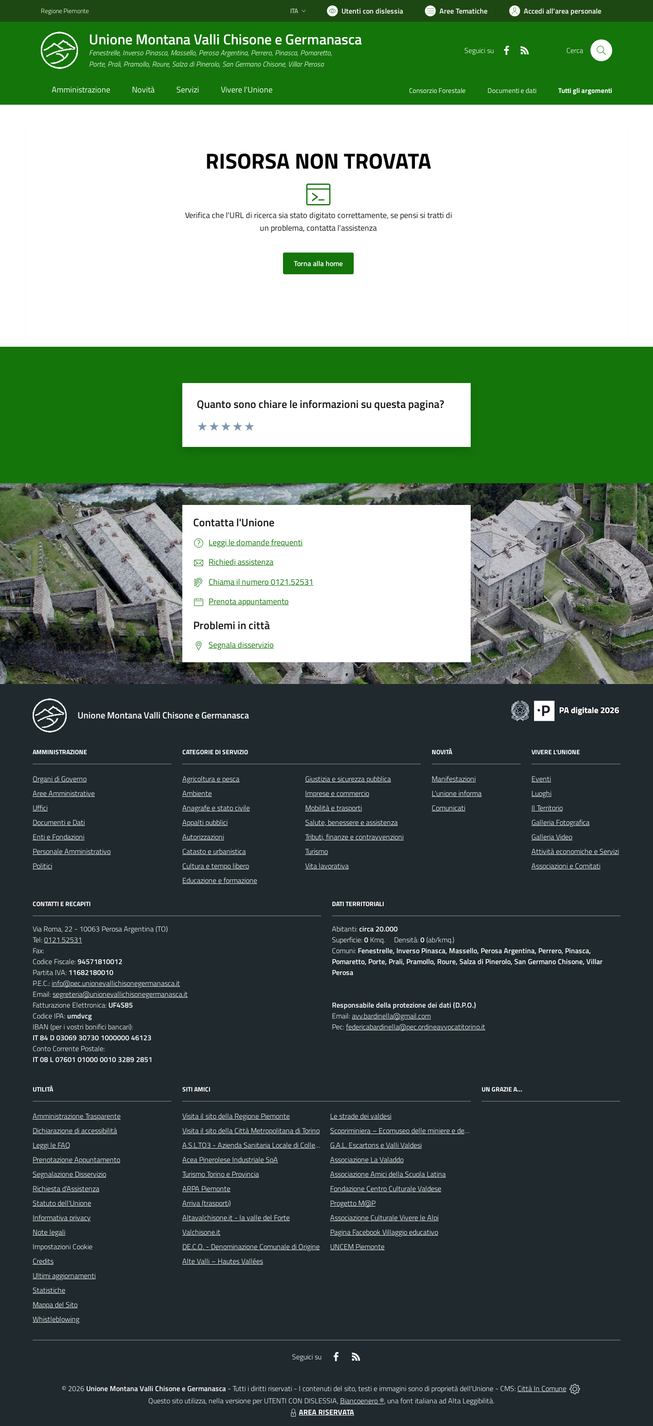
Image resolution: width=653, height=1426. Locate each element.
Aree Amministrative (64, 793)
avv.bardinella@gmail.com (391, 1015)
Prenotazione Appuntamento (76, 1159)
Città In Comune (541, 1388)
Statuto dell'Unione (62, 1203)
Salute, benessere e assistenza (351, 822)
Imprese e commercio (337, 793)
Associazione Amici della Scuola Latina (388, 1174)
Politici (42, 865)
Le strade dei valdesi (360, 1116)
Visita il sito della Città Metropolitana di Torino (251, 1130)
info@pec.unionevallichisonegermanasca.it (116, 983)
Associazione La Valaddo (367, 1159)
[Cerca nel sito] (601, 50)
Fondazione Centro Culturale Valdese (385, 1188)
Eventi (541, 778)
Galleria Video (551, 836)
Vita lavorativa (327, 865)
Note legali (49, 1232)
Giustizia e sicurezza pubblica (348, 778)
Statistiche (49, 1290)
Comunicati (448, 807)
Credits (43, 1261)
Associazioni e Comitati (565, 865)
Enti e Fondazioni (58, 836)
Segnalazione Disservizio (69, 1174)
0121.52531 (63, 939)
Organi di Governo (60, 778)
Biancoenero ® (362, 1400)
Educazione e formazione (219, 880)
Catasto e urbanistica (214, 851)
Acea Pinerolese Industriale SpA (230, 1159)
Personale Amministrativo (72, 851)
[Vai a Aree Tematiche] (456, 11)
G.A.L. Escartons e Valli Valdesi (376, 1145)
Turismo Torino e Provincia (220, 1174)
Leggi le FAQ (51, 1145)
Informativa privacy (62, 1217)
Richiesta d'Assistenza (66, 1188)
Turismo (316, 851)
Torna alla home (318, 263)
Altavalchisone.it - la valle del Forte (236, 1217)
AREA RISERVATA (321, 1412)
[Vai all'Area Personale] (555, 11)
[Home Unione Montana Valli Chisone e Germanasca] (201, 50)
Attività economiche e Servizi (575, 851)
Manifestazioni (454, 778)
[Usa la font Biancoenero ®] (365, 11)
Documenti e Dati (59, 822)
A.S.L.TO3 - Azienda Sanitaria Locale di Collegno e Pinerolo (270, 1145)
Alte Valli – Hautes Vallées (222, 1261)
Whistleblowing (56, 1319)
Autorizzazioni (203, 836)
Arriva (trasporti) (206, 1203)
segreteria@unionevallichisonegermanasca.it (120, 994)
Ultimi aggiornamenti (64, 1275)
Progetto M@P (352, 1203)
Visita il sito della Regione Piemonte (236, 1116)
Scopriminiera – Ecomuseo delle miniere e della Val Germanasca (426, 1130)
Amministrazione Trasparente (77, 1116)
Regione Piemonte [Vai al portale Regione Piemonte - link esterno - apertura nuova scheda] (65, 10)
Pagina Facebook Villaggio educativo (384, 1232)
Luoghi (541, 793)
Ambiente (197, 793)
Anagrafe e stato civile (216, 807)
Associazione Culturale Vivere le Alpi (384, 1217)
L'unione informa (457, 793)
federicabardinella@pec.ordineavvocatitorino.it (415, 1026)
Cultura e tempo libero (215, 865)
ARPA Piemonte (206, 1188)
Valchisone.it (201, 1232)
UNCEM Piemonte (357, 1246)
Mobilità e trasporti (333, 807)
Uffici (40, 807)
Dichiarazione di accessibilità (75, 1130)
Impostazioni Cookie (63, 1246)
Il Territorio (547, 807)
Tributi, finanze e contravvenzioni (354, 836)
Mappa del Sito (55, 1304)
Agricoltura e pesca (210, 778)
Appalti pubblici (205, 822)
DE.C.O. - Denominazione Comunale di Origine (251, 1246)
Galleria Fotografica (560, 822)
